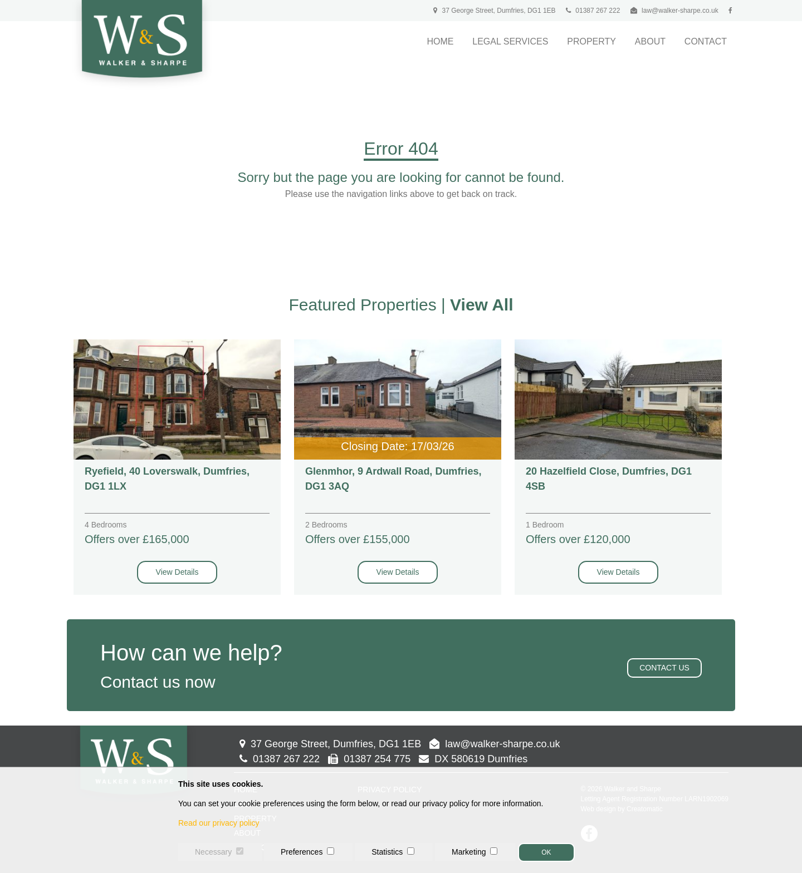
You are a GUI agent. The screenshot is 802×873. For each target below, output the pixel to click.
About (650, 41)
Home (440, 41)
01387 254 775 (369, 759)
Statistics (387, 851)
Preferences (301, 851)
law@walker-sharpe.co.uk (680, 10)
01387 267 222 (593, 10)
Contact (705, 41)
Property (591, 41)
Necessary (213, 851)
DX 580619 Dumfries (473, 759)
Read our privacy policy (219, 822)
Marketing (469, 851)
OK (546, 852)
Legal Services (510, 41)
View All (481, 304)
